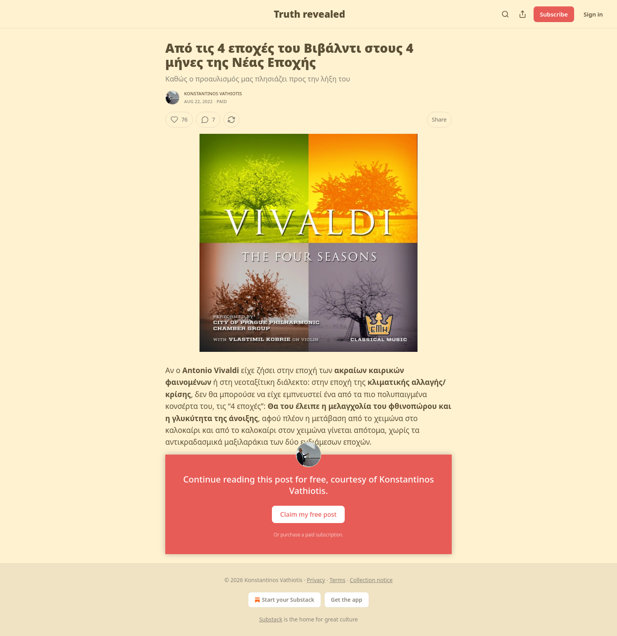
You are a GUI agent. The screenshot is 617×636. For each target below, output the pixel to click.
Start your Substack (283, 599)
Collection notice (371, 580)
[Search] (505, 14)
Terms (337, 580)
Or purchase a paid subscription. (309, 534)
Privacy (316, 580)
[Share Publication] (522, 14)
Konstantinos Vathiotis (213, 93)
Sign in (593, 14)
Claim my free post (308, 514)
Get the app (346, 599)
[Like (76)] (179, 120)
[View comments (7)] (208, 120)
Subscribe (554, 14)
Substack (271, 619)
